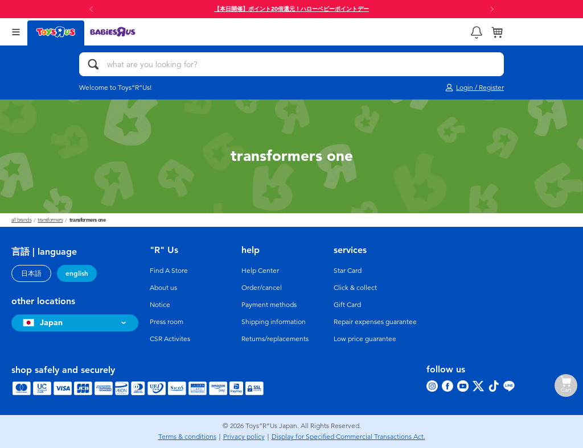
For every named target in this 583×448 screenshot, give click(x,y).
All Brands (21, 220)
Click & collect (355, 288)
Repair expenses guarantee (375, 322)
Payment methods (269, 305)
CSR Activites (170, 339)
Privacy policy (244, 437)
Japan (41, 322)
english (76, 273)
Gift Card (347, 305)
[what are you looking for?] (291, 64)
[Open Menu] (16, 32)
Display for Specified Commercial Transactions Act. (348, 437)
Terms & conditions (187, 437)
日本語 (31, 273)
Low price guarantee (365, 339)
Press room (166, 322)
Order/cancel (261, 288)
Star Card (348, 271)
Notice (160, 305)
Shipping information (273, 322)
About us (163, 288)
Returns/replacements (275, 339)
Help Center (260, 271)
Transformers (50, 220)
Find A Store (169, 271)
